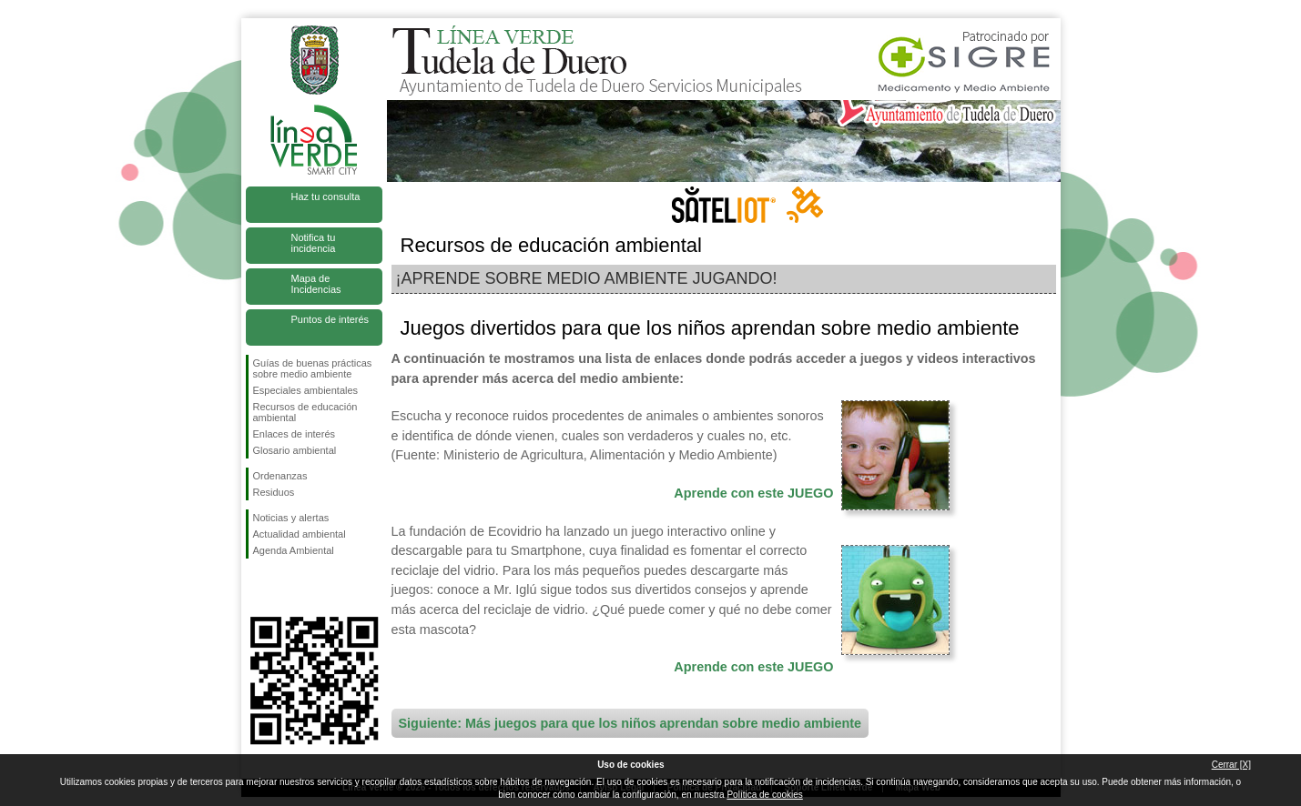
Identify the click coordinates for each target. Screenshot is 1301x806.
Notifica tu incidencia (313, 243)
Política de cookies (764, 795)
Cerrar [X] (1231, 765)
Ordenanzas (280, 475)
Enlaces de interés (294, 433)
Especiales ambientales (306, 390)
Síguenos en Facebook (257, 588)
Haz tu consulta (326, 196)
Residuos (274, 492)
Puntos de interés (330, 319)
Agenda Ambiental (293, 550)
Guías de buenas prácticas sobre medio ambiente (312, 368)
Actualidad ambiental (299, 534)
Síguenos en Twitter (287, 588)
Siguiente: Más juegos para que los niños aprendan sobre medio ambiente (630, 723)
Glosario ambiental (295, 450)
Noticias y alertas (291, 517)
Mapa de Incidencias (316, 284)
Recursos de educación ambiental (305, 412)
